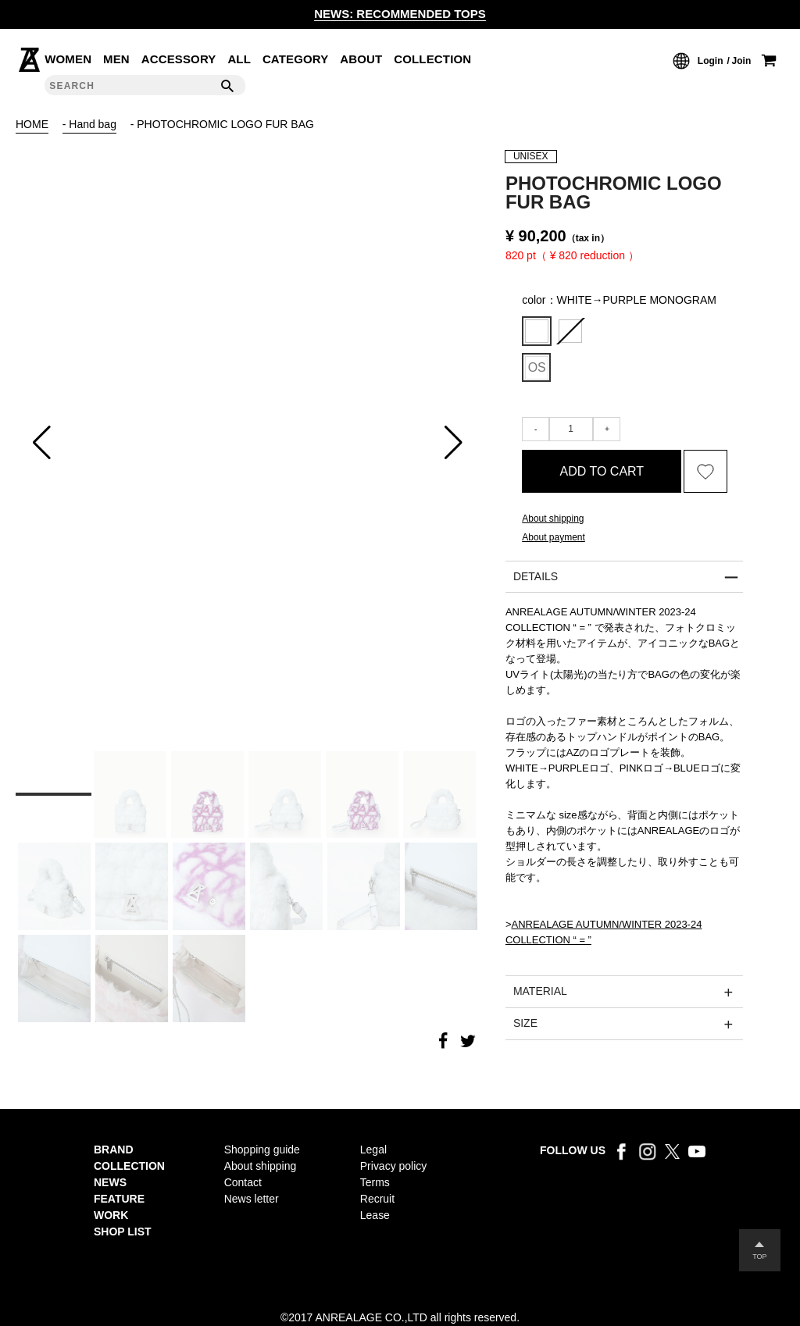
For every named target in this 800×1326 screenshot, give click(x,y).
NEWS (110, 1182)
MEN (116, 59)
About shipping (553, 521)
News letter (251, 1198)
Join (742, 60)
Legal (373, 1149)
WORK (111, 1215)
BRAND (114, 1149)
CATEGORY (295, 59)
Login (710, 60)
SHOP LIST (123, 1231)
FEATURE (119, 1198)
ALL (239, 59)
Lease (375, 1215)
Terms (375, 1182)
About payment (553, 540)
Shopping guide (262, 1149)
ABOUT (361, 59)
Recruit (377, 1198)
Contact (243, 1182)
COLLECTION (432, 59)
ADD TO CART (602, 472)
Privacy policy (393, 1166)
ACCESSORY (178, 59)
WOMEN (68, 59)
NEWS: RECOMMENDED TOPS (400, 13)
